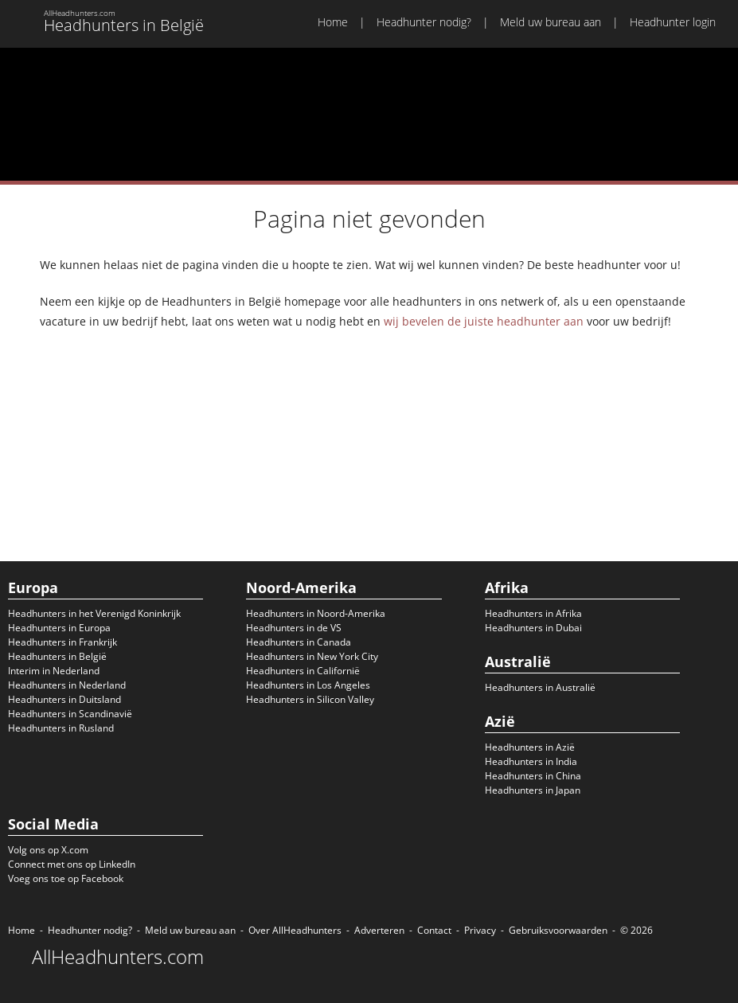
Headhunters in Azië (530, 747)
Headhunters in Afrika (533, 613)
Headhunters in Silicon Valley (310, 699)
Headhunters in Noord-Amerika (315, 613)
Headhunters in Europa (59, 627)
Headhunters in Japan (532, 790)
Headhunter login (673, 21)
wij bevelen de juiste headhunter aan (484, 321)
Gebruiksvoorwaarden (558, 930)
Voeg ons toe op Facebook (65, 878)
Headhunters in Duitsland (64, 699)
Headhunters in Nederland (67, 685)
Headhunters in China (533, 775)
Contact (434, 930)
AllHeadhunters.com (118, 957)
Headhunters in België (57, 656)
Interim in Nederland (54, 670)
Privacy (480, 930)
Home (333, 21)
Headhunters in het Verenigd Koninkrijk (94, 613)
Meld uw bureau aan (550, 21)
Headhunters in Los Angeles (308, 685)
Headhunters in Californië (303, 670)
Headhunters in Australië (540, 687)
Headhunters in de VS (294, 627)
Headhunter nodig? (424, 21)
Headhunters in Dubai (533, 627)
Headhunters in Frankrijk (62, 642)
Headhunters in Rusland (61, 728)
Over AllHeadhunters (295, 930)
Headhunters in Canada (298, 642)
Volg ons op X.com (48, 850)
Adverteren (379, 930)
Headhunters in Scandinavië (70, 713)
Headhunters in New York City (312, 656)
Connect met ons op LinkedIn (71, 864)
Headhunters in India (531, 761)
